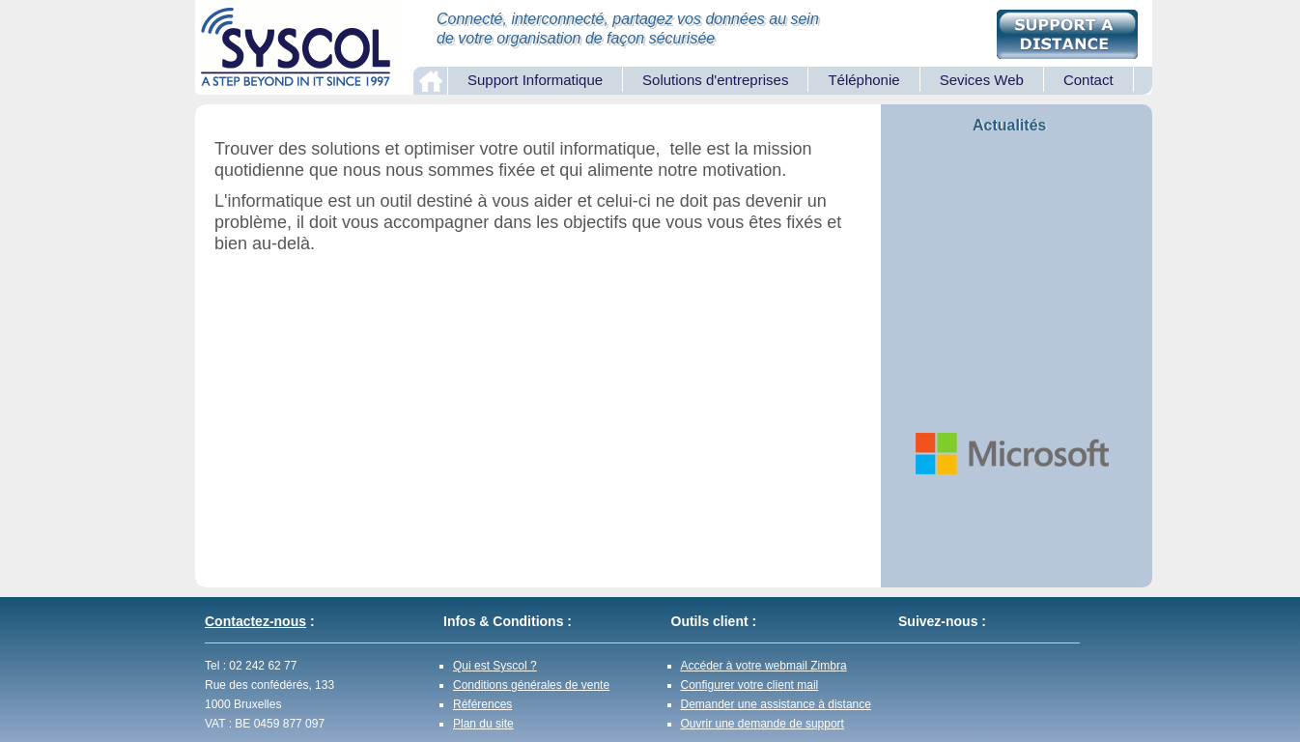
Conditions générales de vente (531, 685)
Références (482, 704)
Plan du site (483, 723)
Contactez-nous (255, 621)
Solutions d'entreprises (715, 79)
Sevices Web (982, 79)
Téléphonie (863, 79)
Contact (1088, 79)
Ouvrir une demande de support (762, 723)
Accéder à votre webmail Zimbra (764, 665)
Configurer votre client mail (750, 685)
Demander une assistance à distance (776, 704)
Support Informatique (535, 79)
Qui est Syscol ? (495, 665)
